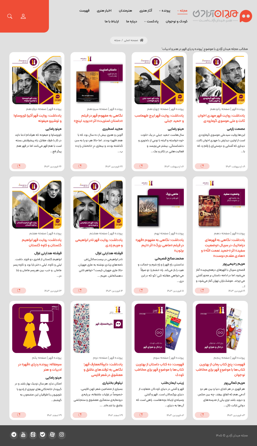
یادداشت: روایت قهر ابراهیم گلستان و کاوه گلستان (42, 242)
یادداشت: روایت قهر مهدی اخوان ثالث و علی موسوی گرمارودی (221, 118)
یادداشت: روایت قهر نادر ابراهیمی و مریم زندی (99, 242)
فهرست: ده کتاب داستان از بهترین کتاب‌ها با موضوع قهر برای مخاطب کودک (159, 370)
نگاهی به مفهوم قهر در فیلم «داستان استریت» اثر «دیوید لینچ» (98, 118)
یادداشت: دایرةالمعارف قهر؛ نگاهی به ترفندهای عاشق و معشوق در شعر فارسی (103, 370)
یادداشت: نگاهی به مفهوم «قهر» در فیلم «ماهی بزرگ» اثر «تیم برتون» (160, 245)
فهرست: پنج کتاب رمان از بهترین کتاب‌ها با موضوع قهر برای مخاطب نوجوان (220, 370)
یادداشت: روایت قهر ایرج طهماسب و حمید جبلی (159, 118)
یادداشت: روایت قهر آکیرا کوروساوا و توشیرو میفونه (38, 118)
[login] (23, 16)
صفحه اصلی (133, 40)
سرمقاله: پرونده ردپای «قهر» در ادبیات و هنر (40, 367)
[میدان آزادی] (222, 16)
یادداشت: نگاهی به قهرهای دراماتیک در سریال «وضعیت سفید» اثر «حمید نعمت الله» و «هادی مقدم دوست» (223, 248)
